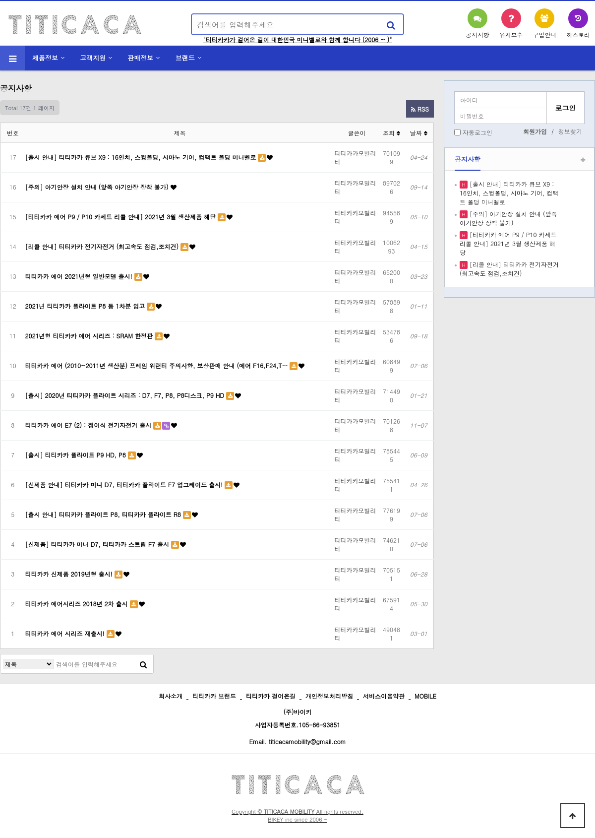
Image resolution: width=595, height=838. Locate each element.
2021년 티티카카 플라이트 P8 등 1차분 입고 (86, 306)
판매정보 (141, 58)
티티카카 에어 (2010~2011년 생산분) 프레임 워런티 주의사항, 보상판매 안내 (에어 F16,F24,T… (157, 365)
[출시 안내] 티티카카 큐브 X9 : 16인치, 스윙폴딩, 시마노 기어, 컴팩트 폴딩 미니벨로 (141, 157)
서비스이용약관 (384, 696)
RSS (420, 109)
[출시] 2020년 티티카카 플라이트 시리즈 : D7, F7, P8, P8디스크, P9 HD (126, 395)
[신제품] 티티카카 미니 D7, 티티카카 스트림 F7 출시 (98, 544)
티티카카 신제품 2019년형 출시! (70, 574)
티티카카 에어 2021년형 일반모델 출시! (79, 276)
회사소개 (170, 696)
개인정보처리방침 (329, 696)
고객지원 (93, 58)
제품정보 (45, 58)
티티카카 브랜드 (214, 696)
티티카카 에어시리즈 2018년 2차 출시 (77, 603)
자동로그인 (477, 132)
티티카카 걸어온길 (271, 696)
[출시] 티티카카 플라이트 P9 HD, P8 (76, 455)
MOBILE (425, 696)
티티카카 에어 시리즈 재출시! (66, 633)
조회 (391, 133)
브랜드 (185, 58)
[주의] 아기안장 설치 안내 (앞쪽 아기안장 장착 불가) (98, 187)
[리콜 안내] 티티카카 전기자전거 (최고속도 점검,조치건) (103, 246)
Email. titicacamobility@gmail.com (297, 741)
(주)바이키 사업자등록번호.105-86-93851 (298, 718)
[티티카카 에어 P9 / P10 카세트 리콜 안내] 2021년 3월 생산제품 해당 (121, 216)
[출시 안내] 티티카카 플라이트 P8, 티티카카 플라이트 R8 (104, 514)
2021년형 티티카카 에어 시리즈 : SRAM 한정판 (90, 335)
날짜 (418, 133)
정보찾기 (570, 131)
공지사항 (467, 159)
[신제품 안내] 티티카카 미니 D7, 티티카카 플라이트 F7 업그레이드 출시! (125, 484)
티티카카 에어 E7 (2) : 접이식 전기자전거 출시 (89, 425)
